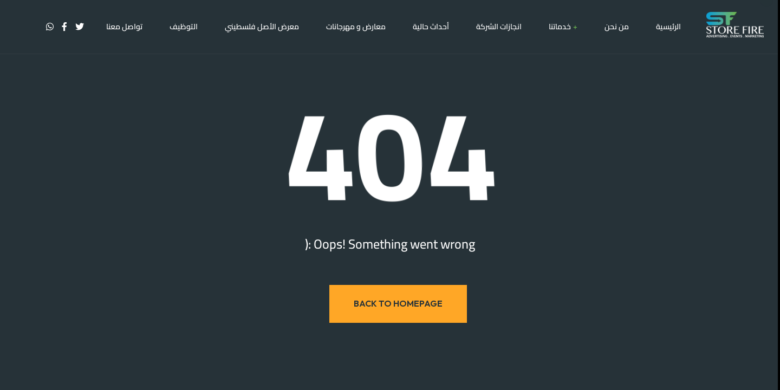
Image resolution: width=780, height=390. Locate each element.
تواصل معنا (124, 27)
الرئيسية (668, 27)
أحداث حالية (431, 27)
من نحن (616, 27)
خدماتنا (560, 27)
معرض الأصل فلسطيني (262, 27)
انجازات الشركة (499, 27)
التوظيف (184, 27)
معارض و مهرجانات (356, 27)
